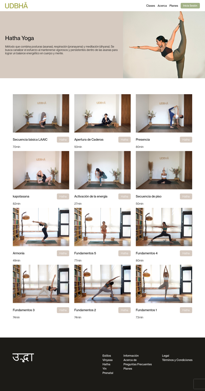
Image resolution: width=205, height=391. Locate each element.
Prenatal (107, 373)
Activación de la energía (90, 196)
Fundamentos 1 (146, 310)
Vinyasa (107, 360)
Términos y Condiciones (177, 360)
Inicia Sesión (190, 5)
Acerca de (130, 360)
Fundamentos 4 (147, 253)
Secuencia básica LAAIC (30, 139)
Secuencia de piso (148, 196)
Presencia (143, 139)
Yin (104, 368)
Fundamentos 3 (24, 310)
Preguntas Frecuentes (137, 364)
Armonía (19, 253)
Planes (173, 5)
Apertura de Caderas (88, 139)
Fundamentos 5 (85, 253)
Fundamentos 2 (85, 310)
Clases (150, 5)
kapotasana (21, 196)
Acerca (162, 5)
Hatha (106, 364)
